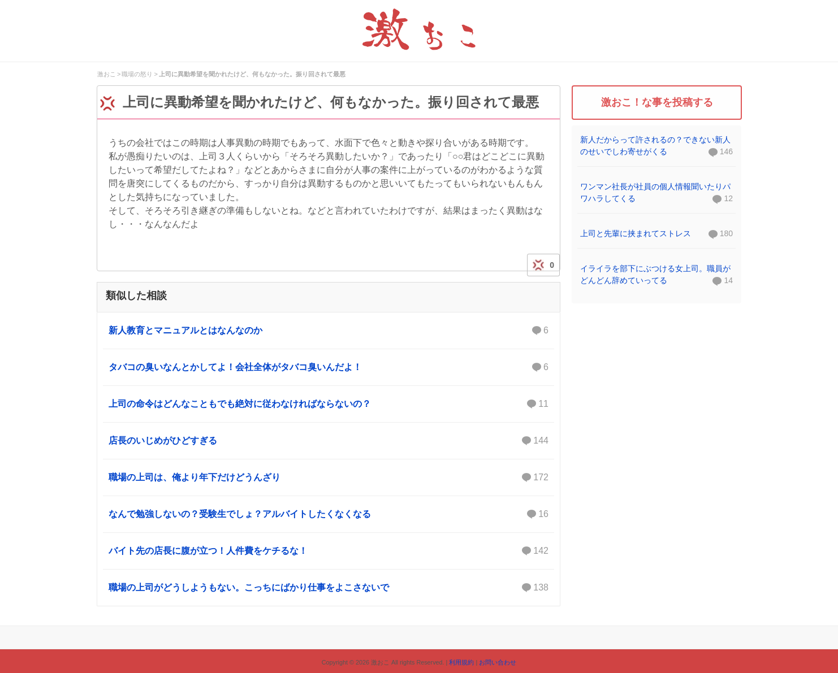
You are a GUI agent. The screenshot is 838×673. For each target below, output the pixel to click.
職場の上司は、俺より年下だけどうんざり (328, 477)
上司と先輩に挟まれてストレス (635, 233)
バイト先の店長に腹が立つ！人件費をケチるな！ (328, 551)
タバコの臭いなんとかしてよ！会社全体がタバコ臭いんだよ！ (328, 367)
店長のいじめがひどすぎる (328, 441)
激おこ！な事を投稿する (657, 102)
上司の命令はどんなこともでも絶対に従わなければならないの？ (328, 404)
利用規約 (461, 662)
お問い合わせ (497, 662)
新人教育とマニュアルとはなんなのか (328, 330)
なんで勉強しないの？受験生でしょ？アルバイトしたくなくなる (328, 514)
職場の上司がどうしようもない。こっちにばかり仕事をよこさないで (328, 587)
